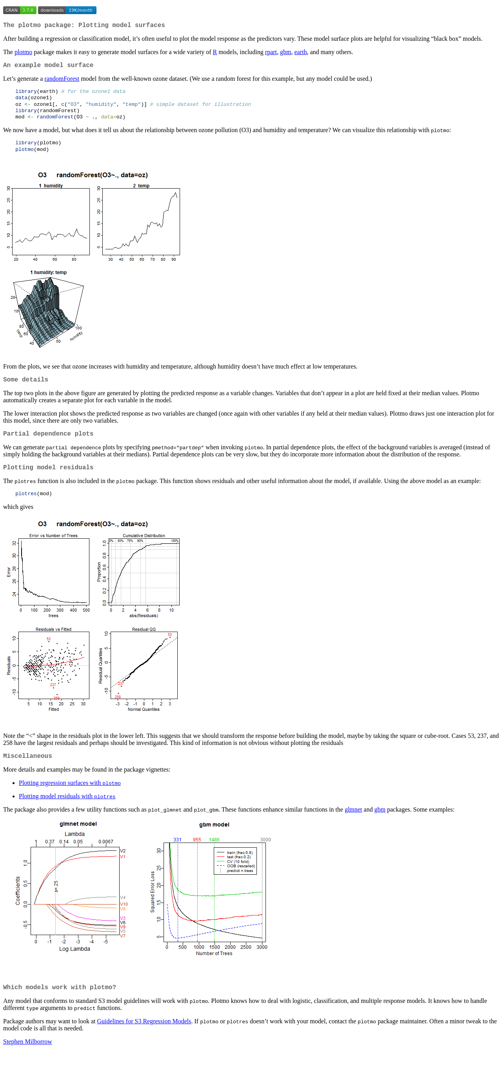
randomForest (61, 81)
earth (300, 53)
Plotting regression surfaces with (70, 797)
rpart (271, 53)
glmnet (353, 824)
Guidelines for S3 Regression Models (144, 1037)
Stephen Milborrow (27, 1058)
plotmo (23, 53)
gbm (285, 53)
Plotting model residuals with (67, 811)
